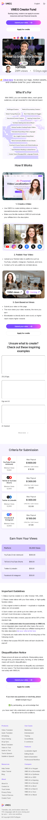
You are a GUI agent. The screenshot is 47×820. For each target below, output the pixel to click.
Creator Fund (6, 798)
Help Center (6, 768)
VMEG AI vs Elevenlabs (32, 771)
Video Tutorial (6, 771)
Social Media (29, 739)
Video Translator (7, 730)
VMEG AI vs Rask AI (31, 789)
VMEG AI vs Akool (30, 786)
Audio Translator (7, 733)
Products (5, 726)
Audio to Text (6, 750)
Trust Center (6, 789)
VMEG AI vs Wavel (31, 795)
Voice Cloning (6, 739)
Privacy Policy (6, 792)
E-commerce (29, 742)
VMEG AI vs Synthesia (32, 774)
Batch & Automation (31, 757)
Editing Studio (29, 754)
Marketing (28, 730)
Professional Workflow (32, 760)
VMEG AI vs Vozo (30, 792)
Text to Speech (7, 753)
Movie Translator (7, 744)
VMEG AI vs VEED (30, 777)
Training (27, 736)
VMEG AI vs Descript (31, 783)
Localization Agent (31, 751)
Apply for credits (23, 333)
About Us (5, 783)
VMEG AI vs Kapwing (31, 780)
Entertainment (29, 733)
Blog (3, 774)
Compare (28, 764)
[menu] (44, 3)
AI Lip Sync (5, 742)
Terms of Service (7, 795)
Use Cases (28, 726)
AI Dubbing (5, 736)
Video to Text (6, 747)
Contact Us (5, 786)
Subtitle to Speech (8, 756)
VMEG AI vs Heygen (31, 768)
